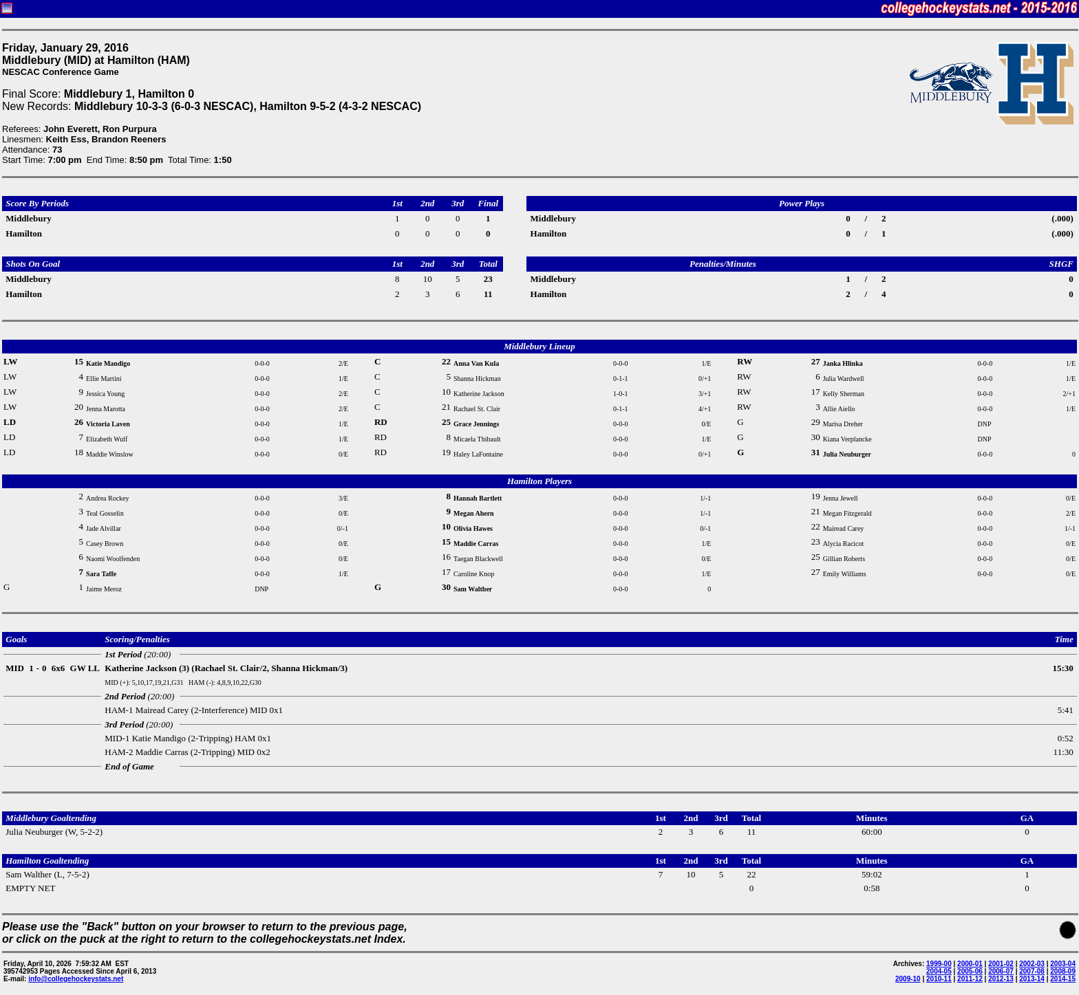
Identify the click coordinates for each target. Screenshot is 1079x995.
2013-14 (1032, 979)
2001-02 (1001, 963)
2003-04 (1063, 963)
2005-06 (970, 971)
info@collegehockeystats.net (75, 979)
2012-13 (1001, 979)
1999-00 (939, 963)
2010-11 (939, 979)
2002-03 (1032, 963)
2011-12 (970, 979)
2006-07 (1001, 971)
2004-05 (939, 971)
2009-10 (908, 979)
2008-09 (1063, 971)
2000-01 (970, 963)
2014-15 (1063, 979)
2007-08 (1032, 971)
